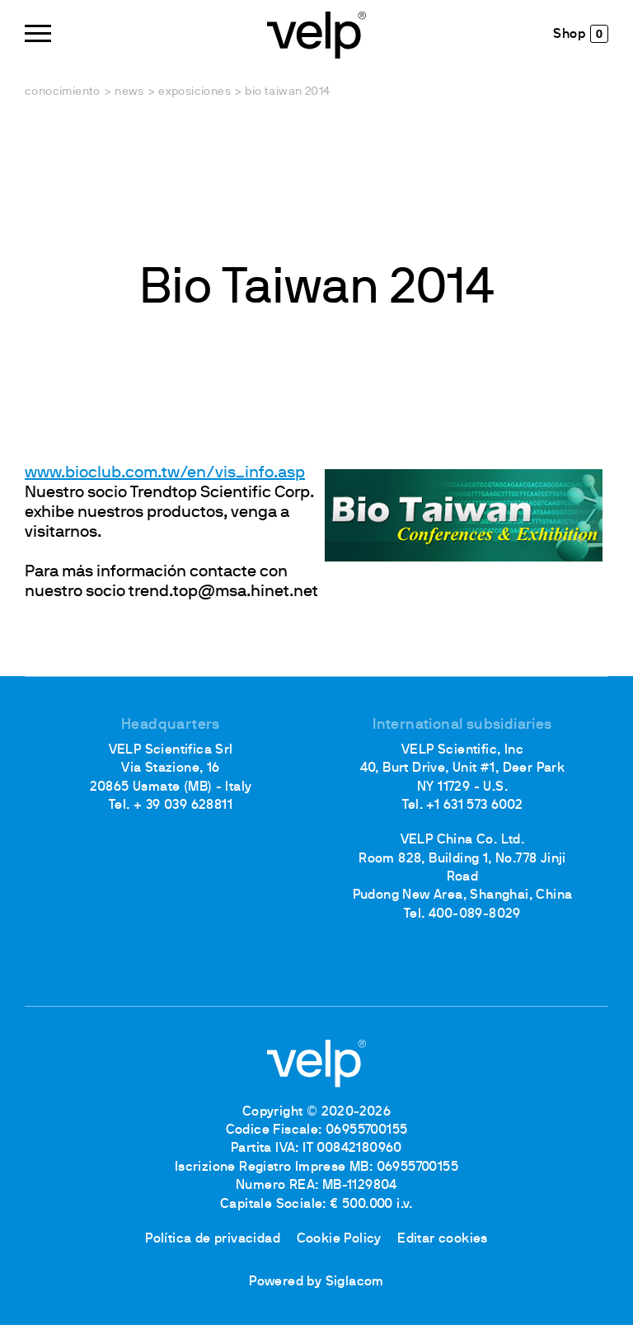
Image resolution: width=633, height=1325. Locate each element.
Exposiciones (194, 92)
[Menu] (38, 33)
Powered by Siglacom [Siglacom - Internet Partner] (316, 1282)
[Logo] (316, 33)
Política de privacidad (212, 1239)
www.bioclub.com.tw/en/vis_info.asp (165, 473)
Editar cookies (442, 1239)
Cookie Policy (339, 1239)
